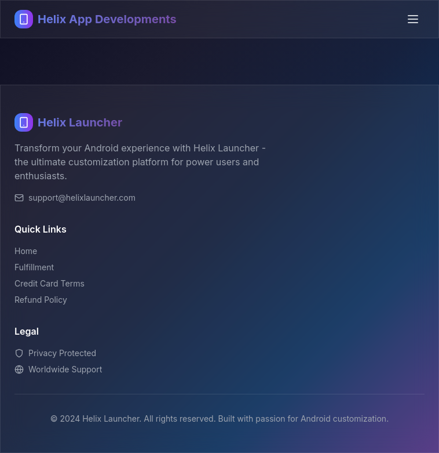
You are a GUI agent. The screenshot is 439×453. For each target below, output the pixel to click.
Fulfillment (34, 267)
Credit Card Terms (49, 283)
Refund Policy (40, 300)
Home (25, 251)
